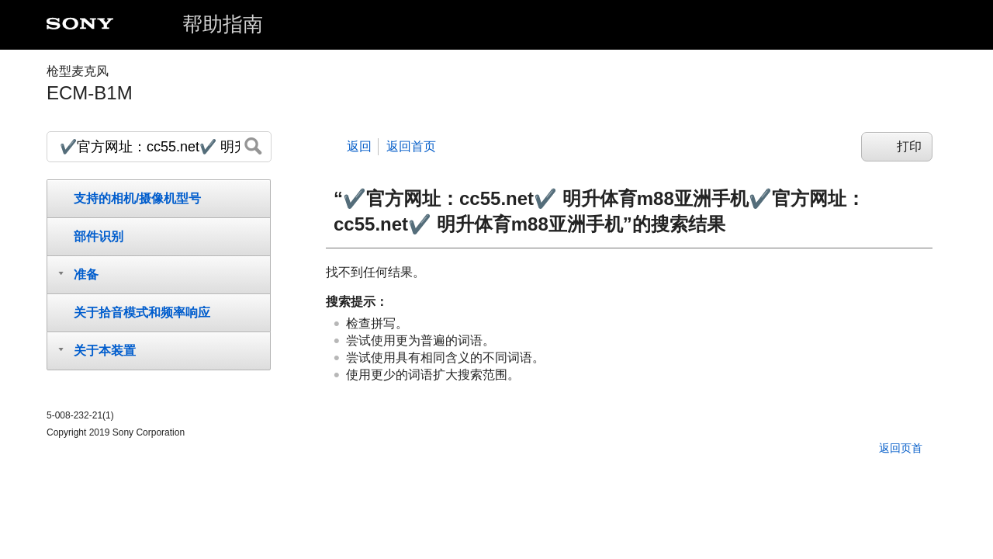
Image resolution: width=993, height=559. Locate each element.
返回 (359, 146)
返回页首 (900, 448)
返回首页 (411, 146)
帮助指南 (222, 24)
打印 (909, 146)
